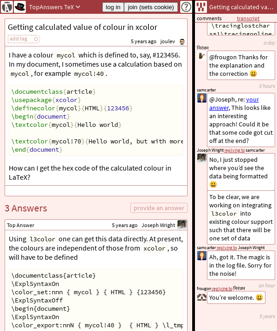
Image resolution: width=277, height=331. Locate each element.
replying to (222, 288)
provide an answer (159, 208)
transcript (248, 18)
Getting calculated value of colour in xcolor (82, 27)
